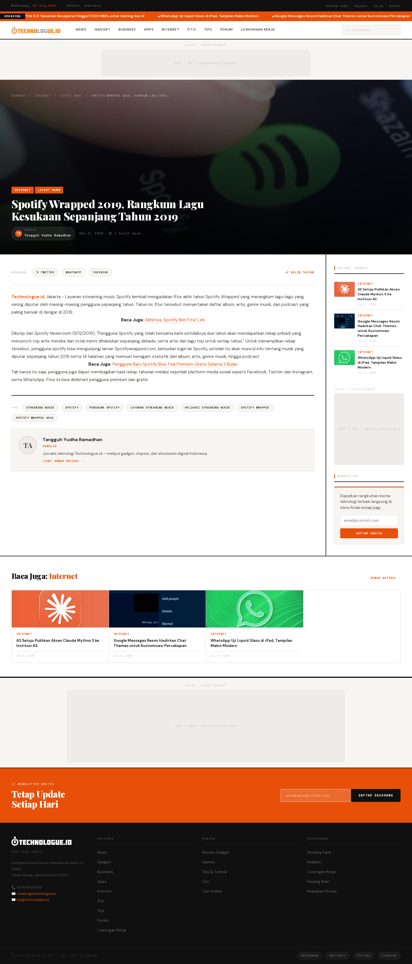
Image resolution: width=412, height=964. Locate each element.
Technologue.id (27, 297)
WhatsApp (73, 272)
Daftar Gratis (369, 533)
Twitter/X (337, 955)
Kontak (395, 6)
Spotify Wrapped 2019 (35, 418)
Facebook (100, 272)
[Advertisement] (206, 142)
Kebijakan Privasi (322, 891)
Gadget (102, 29)
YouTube (364, 955)
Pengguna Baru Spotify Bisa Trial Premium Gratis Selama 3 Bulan (174, 364)
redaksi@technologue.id (36, 893)
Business (127, 29)
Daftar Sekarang (375, 795)
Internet (170, 29)
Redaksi (361, 6)
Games (208, 862)
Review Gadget (215, 852)
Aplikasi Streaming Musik (207, 407)
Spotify (71, 407)
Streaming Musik (40, 407)
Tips (208, 29)
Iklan (378, 6)
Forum (226, 29)
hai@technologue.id (33, 899)
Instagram (309, 955)
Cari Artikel (212, 891)
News (81, 29)
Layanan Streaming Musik (152, 407)
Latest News (71, 95)
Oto (191, 29)
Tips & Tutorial (214, 871)
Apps (149, 29)
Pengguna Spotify (104, 407)
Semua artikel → (386, 578)
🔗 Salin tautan (299, 272)
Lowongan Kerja (258, 29)
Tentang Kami (336, 6)
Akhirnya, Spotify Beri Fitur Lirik (175, 320)
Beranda (18, 95)
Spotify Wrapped (255, 407)
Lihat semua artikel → (63, 461)
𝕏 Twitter (45, 272)
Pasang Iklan (318, 881)
